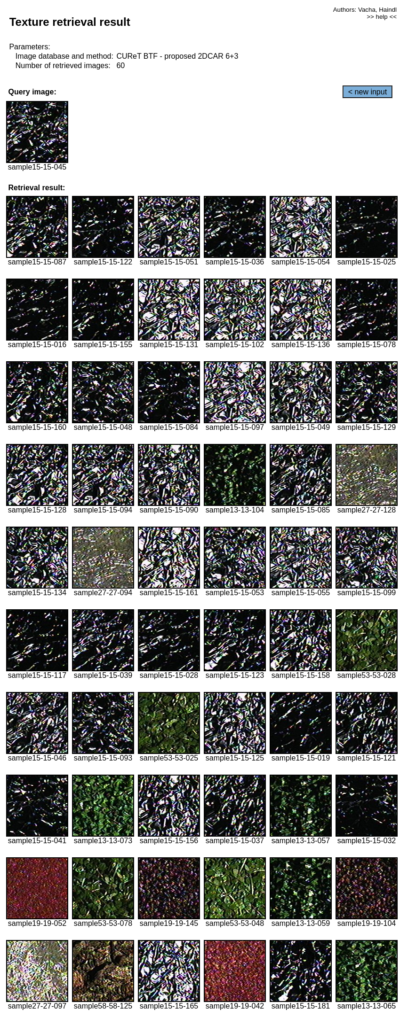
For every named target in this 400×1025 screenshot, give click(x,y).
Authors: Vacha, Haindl (365, 9)
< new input (367, 92)
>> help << (382, 16)
